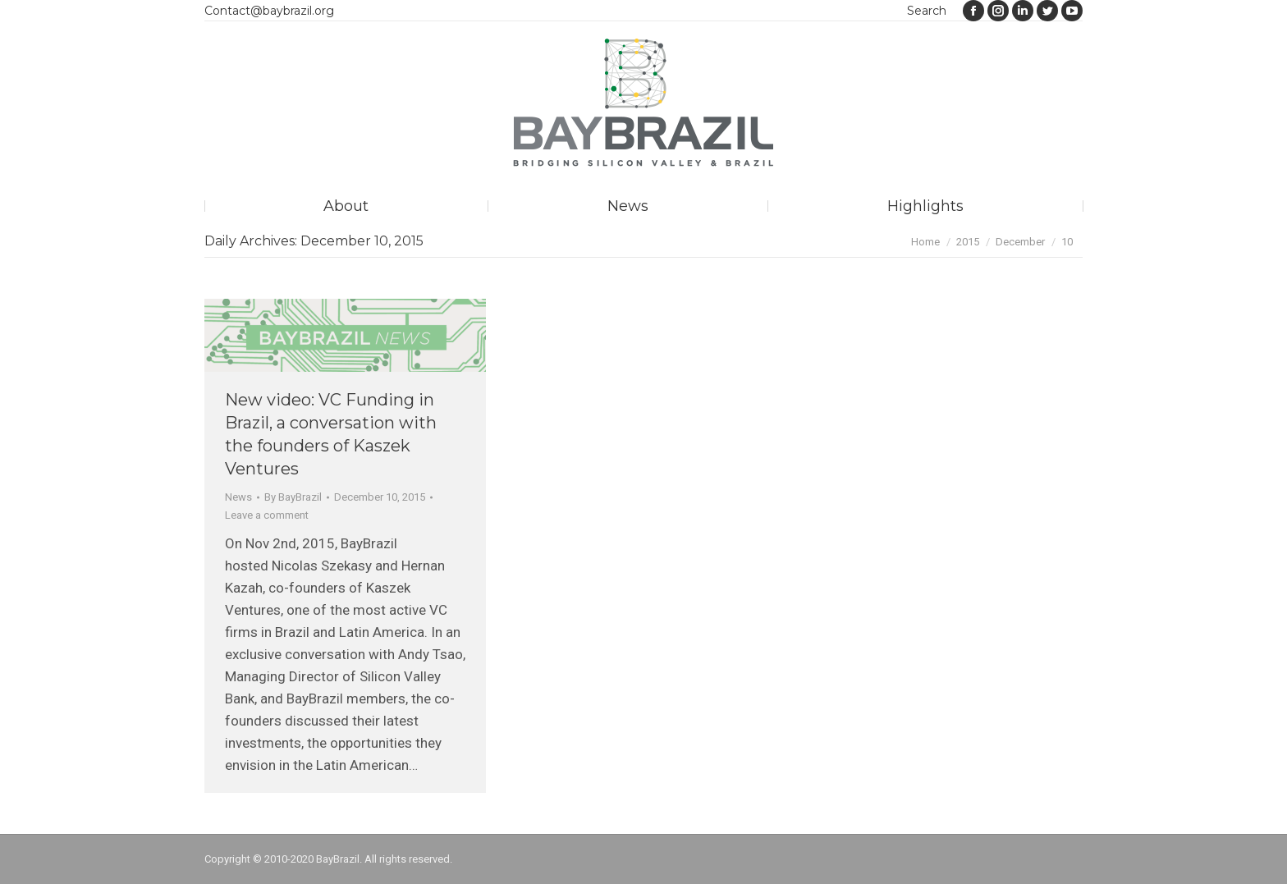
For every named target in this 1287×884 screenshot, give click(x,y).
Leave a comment (267, 515)
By (293, 497)
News (238, 497)
